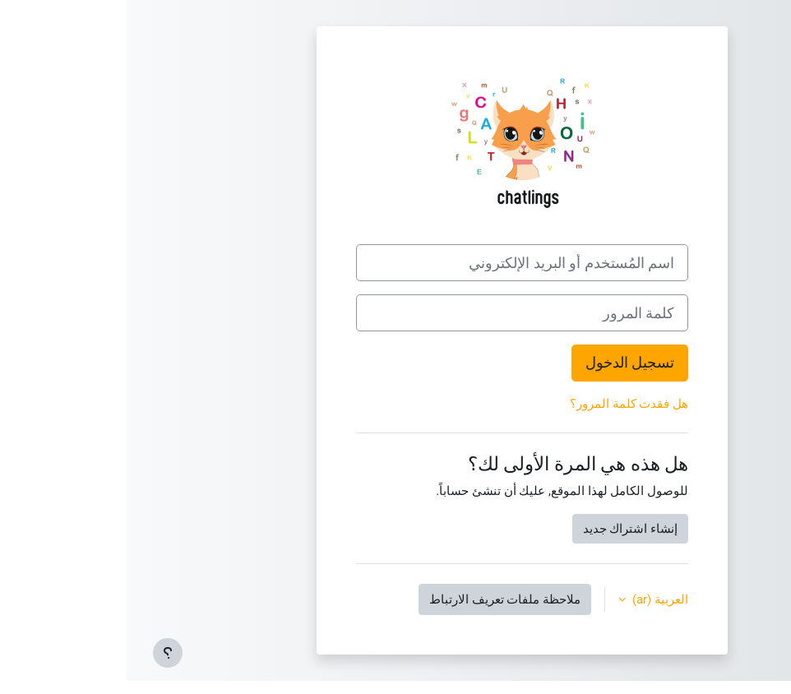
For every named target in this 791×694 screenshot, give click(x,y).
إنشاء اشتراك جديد (503, 528)
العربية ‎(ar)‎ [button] (532, 599)
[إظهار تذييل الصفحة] (41, 653)
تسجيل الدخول (503, 362)
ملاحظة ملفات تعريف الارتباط (378, 599)
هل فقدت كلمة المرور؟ (502, 403)
